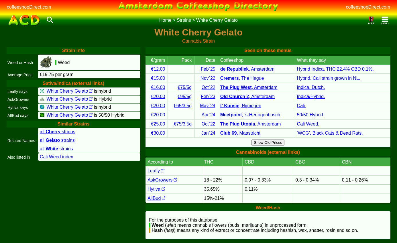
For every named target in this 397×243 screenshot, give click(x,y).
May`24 (207, 105)
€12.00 (158, 69)
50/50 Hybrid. (310, 114)
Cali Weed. (308, 124)
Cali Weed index (56, 156)
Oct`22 (208, 87)
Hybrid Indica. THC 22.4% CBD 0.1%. (335, 69)
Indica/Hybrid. (311, 96)
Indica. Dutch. (311, 87)
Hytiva (156, 189)
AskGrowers (162, 180)
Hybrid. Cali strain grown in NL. (328, 78)
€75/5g (185, 87)
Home (165, 20)
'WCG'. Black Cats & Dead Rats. (330, 133)
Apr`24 (208, 114)
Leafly (156, 170)
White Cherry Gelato (69, 91)
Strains (184, 20)
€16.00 (158, 87)
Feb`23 (208, 96)
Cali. (301, 105)
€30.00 (158, 133)
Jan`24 (208, 133)
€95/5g (185, 96)
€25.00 (158, 124)
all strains (57, 131)
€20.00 (158, 96)
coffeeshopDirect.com (29, 7)
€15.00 (158, 78)
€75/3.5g (183, 124)
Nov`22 (208, 78)
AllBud (156, 198)
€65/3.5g (183, 105)
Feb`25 (208, 69)
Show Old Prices (268, 142)
